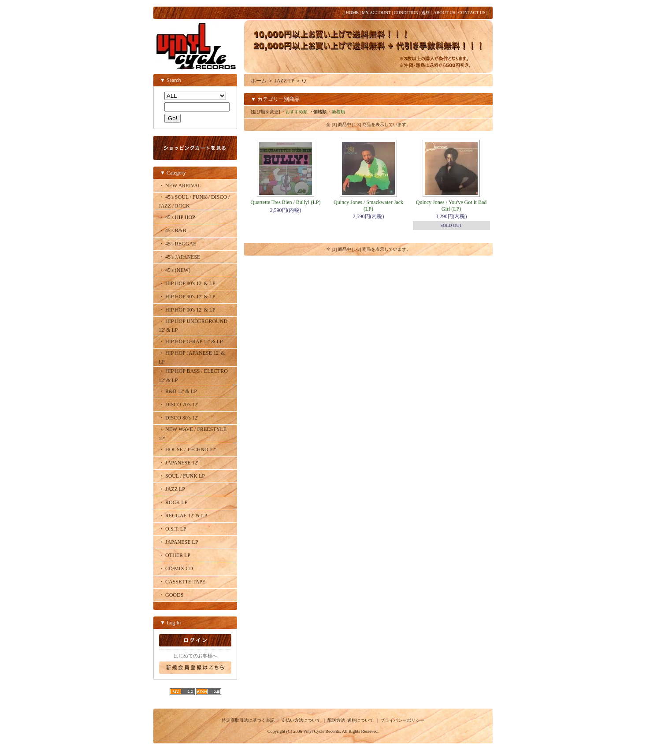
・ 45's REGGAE (178, 244)
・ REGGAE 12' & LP (183, 515)
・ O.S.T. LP (172, 529)
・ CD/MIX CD (176, 568)
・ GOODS (171, 595)
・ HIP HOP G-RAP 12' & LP (191, 341)
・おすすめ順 (294, 111)
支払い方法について (301, 720)
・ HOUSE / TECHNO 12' (187, 449)
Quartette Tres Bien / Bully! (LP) (286, 202)
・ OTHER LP (174, 555)
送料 (425, 12)
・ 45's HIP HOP (177, 217)
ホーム (259, 81)
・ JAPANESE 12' (178, 463)
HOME (351, 12)
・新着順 (336, 111)
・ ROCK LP (173, 502)
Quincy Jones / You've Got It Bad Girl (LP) (451, 205)
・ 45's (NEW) (174, 270)
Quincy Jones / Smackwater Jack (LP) (368, 205)
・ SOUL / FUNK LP (182, 476)
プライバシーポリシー (402, 720)
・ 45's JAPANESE (179, 257)
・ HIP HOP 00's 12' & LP (187, 310)
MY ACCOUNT (376, 12)
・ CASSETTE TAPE (182, 582)
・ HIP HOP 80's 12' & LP (187, 283)
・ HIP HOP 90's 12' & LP (187, 296)
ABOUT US (444, 12)
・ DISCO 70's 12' (178, 404)
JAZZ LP (284, 81)
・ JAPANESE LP (178, 542)
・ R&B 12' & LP (178, 391)
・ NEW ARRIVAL (180, 185)
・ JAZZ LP (172, 489)
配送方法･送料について (350, 720)
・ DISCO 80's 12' (178, 418)
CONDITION (406, 12)
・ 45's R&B (172, 230)
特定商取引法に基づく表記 (248, 720)
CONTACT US (472, 12)
